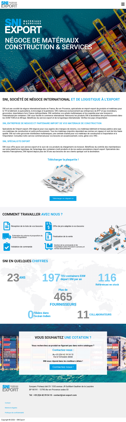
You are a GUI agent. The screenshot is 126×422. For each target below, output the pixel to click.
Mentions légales (11, 408)
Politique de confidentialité (14, 413)
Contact (7, 403)
